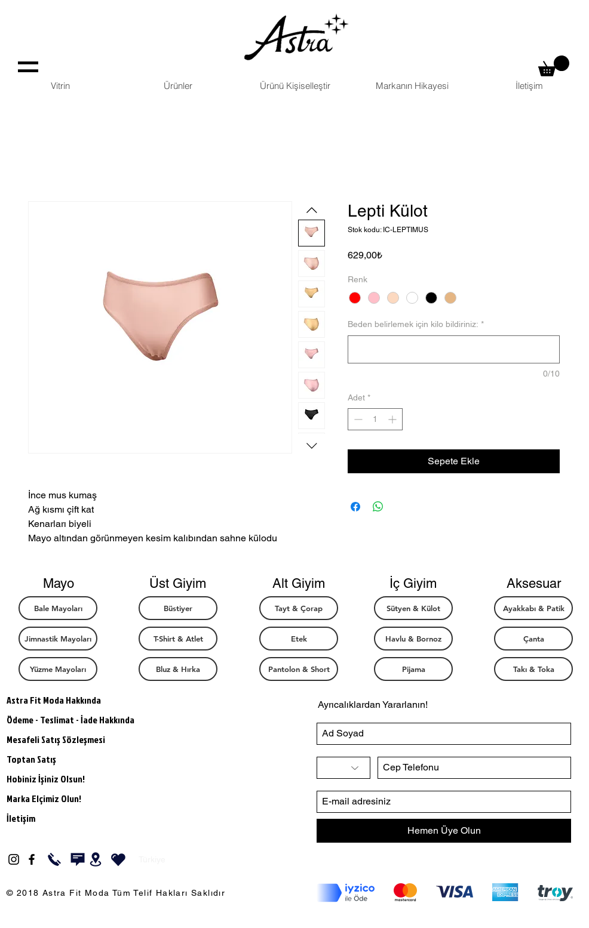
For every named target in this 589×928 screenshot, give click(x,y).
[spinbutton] (375, 419)
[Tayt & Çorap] (298, 608)
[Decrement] (356, 419)
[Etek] (298, 638)
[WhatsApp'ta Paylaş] (378, 507)
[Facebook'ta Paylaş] (355, 507)
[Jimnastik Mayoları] (58, 638)
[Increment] (393, 419)
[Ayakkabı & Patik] (533, 608)
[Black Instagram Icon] (14, 859)
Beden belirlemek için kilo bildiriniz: (416, 324)
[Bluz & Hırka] (178, 669)
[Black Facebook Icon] (31, 859)
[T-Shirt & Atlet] (178, 638)
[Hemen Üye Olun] (444, 831)
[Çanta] (533, 638)
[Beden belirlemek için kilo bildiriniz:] (453, 349)
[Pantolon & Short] (298, 669)
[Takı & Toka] (533, 669)
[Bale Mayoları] (58, 608)
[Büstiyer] (178, 608)
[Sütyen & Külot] (413, 608)
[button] (553, 66)
